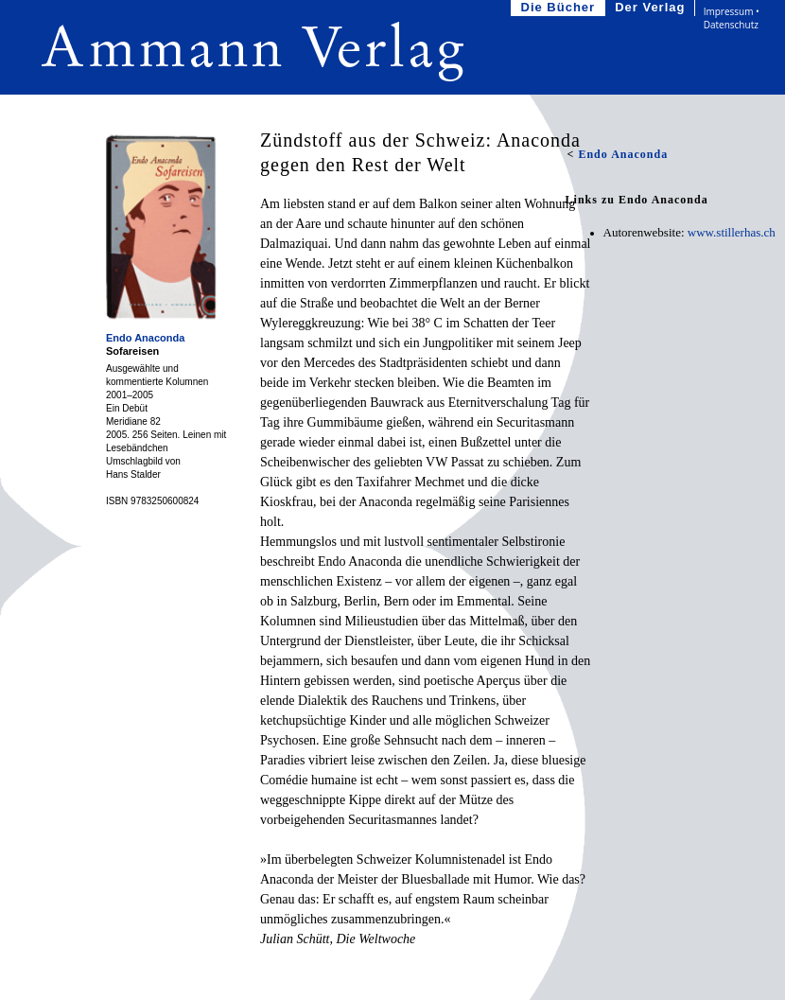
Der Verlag (652, 8)
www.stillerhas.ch (732, 232)
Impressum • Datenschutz (731, 18)
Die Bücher (560, 8)
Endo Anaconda (145, 337)
